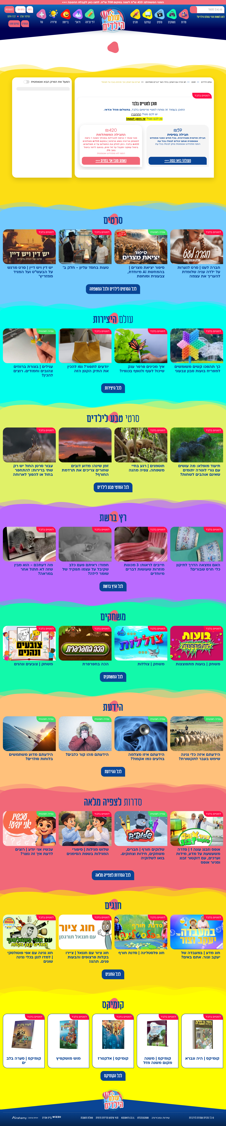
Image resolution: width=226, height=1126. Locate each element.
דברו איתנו (11, 16)
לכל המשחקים (113, 677)
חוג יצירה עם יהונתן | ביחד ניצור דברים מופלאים (166, 82)
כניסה (30, 9)
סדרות (184, 16)
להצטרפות (9, 9)
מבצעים (25, 23)
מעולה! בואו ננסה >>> (177, 160)
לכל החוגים (113, 974)
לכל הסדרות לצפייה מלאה (113, 875)
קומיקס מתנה (14, 23)
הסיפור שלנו (25, 16)
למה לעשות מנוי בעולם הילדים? (210, 17)
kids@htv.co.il (127, 1118)
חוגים (135, 16)
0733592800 (143, 1118)
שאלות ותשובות (87, 1118)
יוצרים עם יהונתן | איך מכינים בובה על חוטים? (120, 82)
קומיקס (147, 16)
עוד (41, 16)
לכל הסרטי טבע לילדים (113, 487)
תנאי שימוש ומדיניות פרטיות (107, 1118)
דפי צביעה (90, 16)
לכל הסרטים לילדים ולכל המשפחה (113, 289)
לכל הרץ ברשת (113, 586)
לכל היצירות (113, 388)
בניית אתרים (47, 1118)
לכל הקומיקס (113, 1076)
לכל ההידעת (113, 771)
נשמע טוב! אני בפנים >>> (111, 160)
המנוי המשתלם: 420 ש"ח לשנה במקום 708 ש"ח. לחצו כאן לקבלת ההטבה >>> (113, 2)
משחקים (172, 16)
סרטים (160, 16)
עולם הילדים (206, 82)
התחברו (136, 114)
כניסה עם (21, 9)
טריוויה (53, 15)
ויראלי (78, 16)
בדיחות (66, 16)
